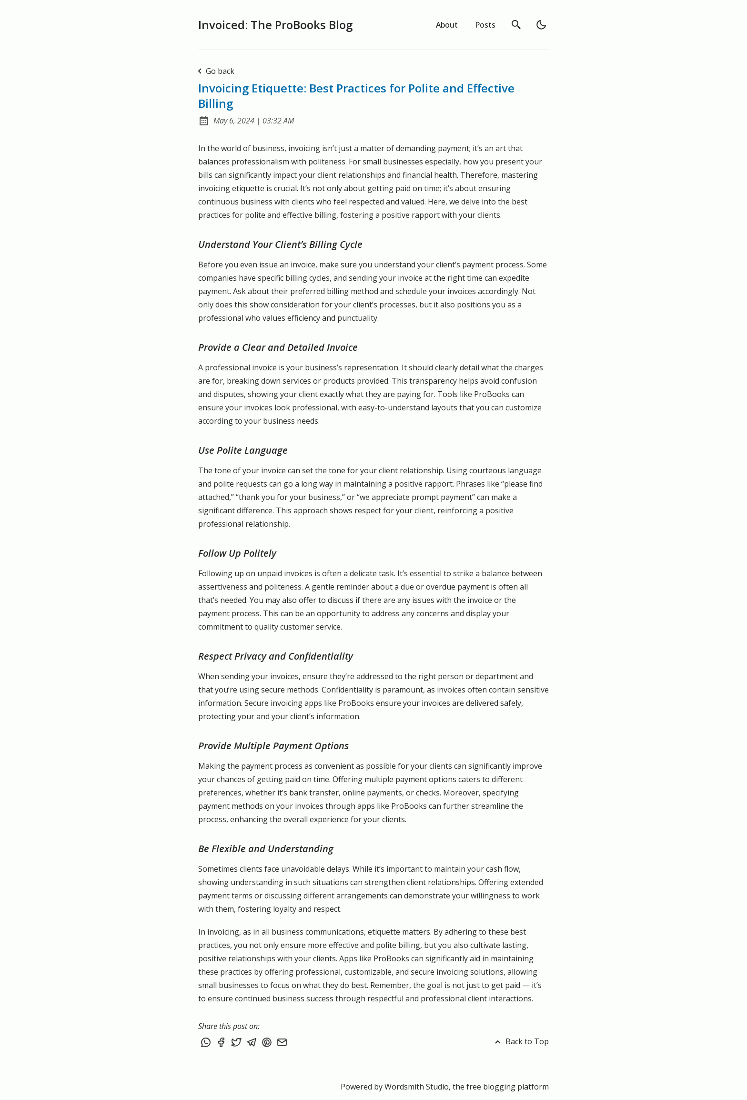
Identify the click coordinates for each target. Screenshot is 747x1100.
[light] (541, 24)
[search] (516, 24)
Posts (485, 25)
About (447, 25)
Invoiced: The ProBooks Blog (275, 24)
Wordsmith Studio (416, 1086)
